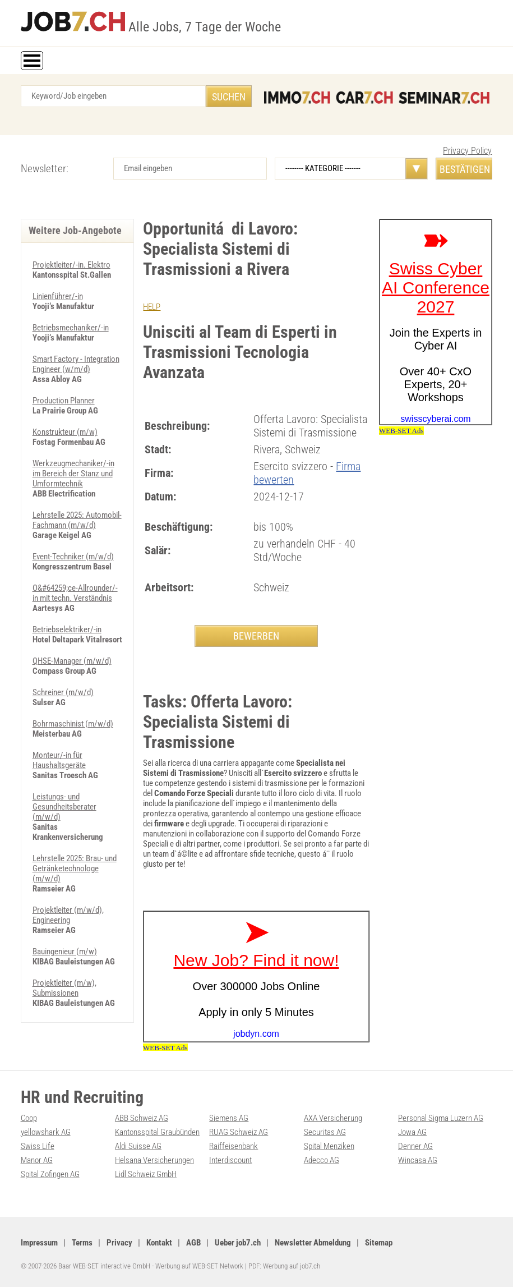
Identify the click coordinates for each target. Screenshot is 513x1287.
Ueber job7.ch (238, 1243)
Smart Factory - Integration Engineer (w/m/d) (76, 364)
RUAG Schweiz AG (238, 1132)
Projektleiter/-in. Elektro (71, 265)
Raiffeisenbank (233, 1146)
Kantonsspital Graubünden (157, 1132)
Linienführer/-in (58, 296)
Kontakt (159, 1243)
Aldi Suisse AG (138, 1146)
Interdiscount (230, 1160)
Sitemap (378, 1243)
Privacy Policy (467, 150)
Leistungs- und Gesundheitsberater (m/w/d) (64, 807)
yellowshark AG (46, 1132)
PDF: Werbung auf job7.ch (284, 1266)
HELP (151, 307)
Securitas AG (325, 1132)
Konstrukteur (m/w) (65, 432)
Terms (82, 1243)
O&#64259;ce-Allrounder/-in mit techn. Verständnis (75, 593)
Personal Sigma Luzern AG (440, 1118)
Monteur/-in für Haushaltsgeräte (59, 760)
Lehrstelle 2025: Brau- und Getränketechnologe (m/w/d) (75, 868)
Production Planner (64, 401)
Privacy (119, 1243)
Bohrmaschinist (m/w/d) (73, 724)
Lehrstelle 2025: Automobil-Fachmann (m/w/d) (77, 520)
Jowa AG (412, 1132)
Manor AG (37, 1160)
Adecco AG (321, 1160)
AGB (193, 1243)
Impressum (39, 1243)
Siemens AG (228, 1118)
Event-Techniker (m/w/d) (73, 556)
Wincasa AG (417, 1160)
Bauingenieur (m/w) (65, 951)
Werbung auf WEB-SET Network (199, 1266)
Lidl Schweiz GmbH (146, 1174)
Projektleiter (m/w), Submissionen (64, 988)
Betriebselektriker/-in (67, 629)
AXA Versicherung (333, 1118)
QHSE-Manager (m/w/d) (72, 661)
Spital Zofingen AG (50, 1174)
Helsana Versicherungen (154, 1160)
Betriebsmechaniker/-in (71, 328)
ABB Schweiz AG (141, 1118)
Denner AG (415, 1146)
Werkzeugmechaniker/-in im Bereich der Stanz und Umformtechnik (73, 473)
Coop (29, 1118)
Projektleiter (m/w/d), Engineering (68, 915)
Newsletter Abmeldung (313, 1243)
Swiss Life (37, 1146)
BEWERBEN (256, 636)
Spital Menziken (329, 1146)
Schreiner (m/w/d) (63, 692)
